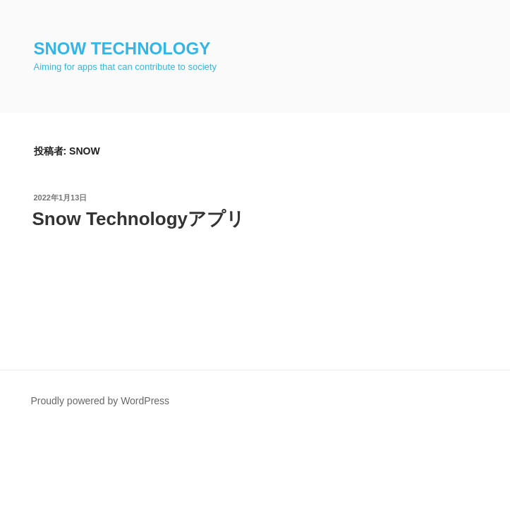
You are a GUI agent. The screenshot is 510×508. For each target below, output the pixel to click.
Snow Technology (122, 48)
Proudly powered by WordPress (100, 400)
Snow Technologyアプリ (138, 218)
